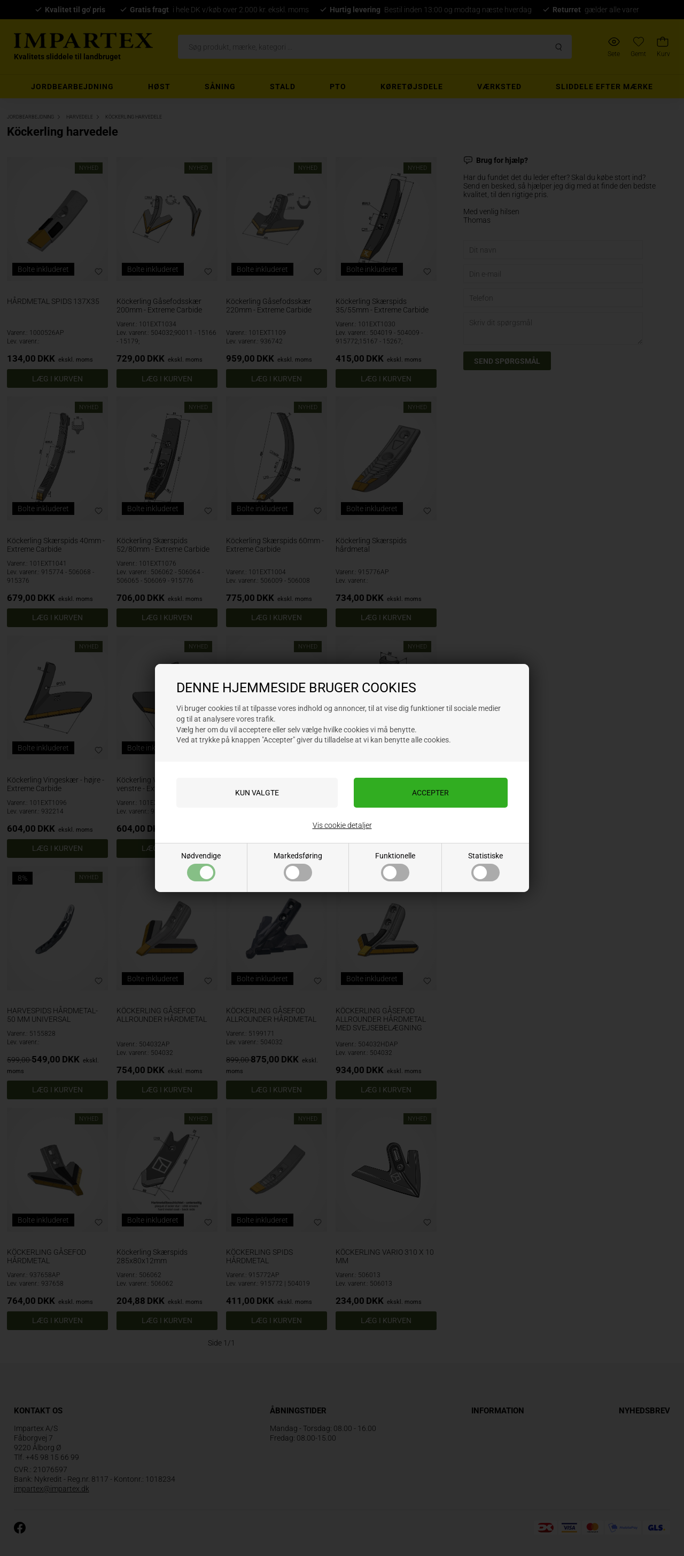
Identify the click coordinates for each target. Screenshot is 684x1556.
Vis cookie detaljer (342, 825)
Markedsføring (298, 866)
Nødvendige (201, 866)
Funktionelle (395, 866)
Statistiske (485, 866)
